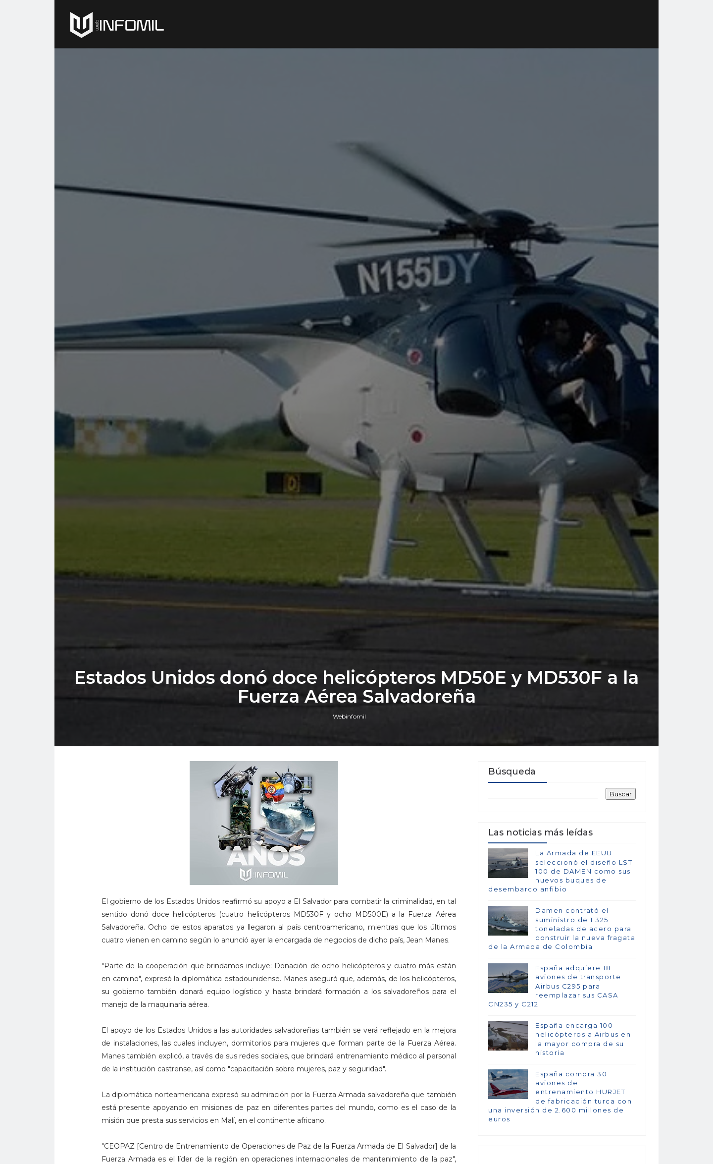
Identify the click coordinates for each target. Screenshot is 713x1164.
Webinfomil (349, 716)
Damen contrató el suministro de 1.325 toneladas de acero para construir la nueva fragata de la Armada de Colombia (561, 928)
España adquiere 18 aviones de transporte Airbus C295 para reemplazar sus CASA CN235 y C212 (554, 986)
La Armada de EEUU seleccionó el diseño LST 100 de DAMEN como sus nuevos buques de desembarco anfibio (560, 871)
